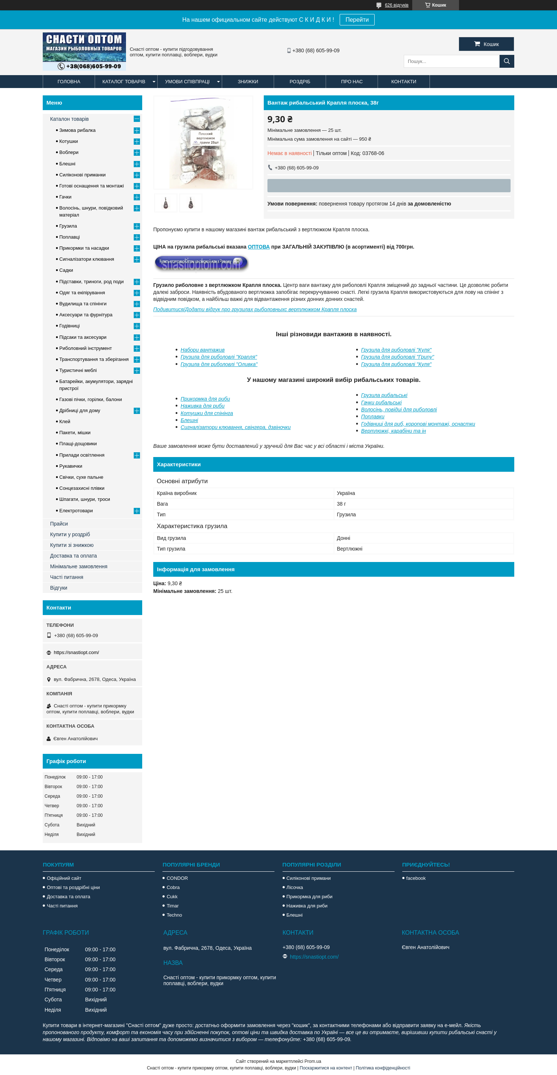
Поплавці (69, 237)
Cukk (172, 896)
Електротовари (76, 510)
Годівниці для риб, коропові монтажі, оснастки (418, 424)
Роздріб (300, 81)
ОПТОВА (259, 247)
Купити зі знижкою (72, 545)
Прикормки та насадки (84, 248)
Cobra (173, 887)
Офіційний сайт (64, 878)
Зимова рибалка (77, 130)
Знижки (248, 81)
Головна (68, 81)
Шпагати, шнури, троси (84, 499)
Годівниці (69, 326)
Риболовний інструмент (85, 348)
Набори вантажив (203, 350)
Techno (174, 915)
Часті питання (66, 577)
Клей (64, 421)
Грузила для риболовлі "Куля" (396, 350)
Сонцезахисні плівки (82, 488)
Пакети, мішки (75, 432)
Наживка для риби (202, 406)
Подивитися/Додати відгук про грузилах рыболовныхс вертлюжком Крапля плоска (255, 309)
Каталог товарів (123, 81)
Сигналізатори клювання (86, 259)
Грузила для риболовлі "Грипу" (397, 357)
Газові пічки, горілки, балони (90, 399)
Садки (66, 270)
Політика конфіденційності (383, 1068)
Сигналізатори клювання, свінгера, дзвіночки (236, 427)
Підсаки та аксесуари (82, 337)
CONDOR (177, 878)
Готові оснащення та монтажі (91, 186)
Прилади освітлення (82, 455)
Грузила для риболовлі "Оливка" (219, 364)
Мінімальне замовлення (79, 566)
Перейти (357, 20)
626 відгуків (397, 5)
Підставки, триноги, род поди (91, 281)
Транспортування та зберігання (94, 359)
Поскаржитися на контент (326, 1068)
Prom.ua (313, 1061)
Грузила (68, 226)
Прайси (59, 524)
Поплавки (372, 416)
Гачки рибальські (381, 402)
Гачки (65, 197)
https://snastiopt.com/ (76, 652)
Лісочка (295, 887)
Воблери (68, 152)
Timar (173, 906)
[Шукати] (507, 61)
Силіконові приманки (82, 175)
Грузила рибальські (384, 395)
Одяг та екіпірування (82, 292)
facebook (416, 878)
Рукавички (70, 466)
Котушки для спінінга (207, 413)
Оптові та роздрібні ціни (73, 887)
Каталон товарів (69, 119)
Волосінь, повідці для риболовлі (399, 409)
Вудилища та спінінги (82, 303)
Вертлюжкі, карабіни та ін (393, 431)
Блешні (189, 420)
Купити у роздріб (70, 534)
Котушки (68, 141)
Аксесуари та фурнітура (85, 314)
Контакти (403, 81)
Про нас (352, 81)
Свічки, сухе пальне (81, 477)
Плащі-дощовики (78, 443)
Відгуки (58, 588)
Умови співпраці (187, 81)
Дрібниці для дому (79, 410)
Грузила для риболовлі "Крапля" (219, 357)
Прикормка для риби (205, 399)
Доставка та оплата (73, 556)
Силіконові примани (309, 878)
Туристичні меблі (78, 370)
